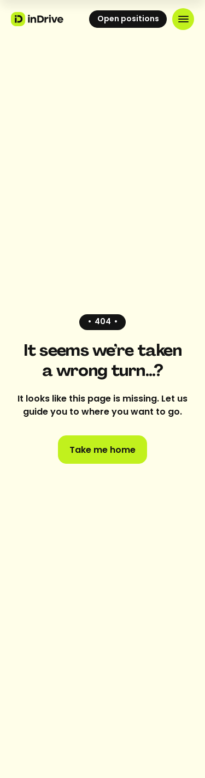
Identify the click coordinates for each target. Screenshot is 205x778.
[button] (183, 19)
